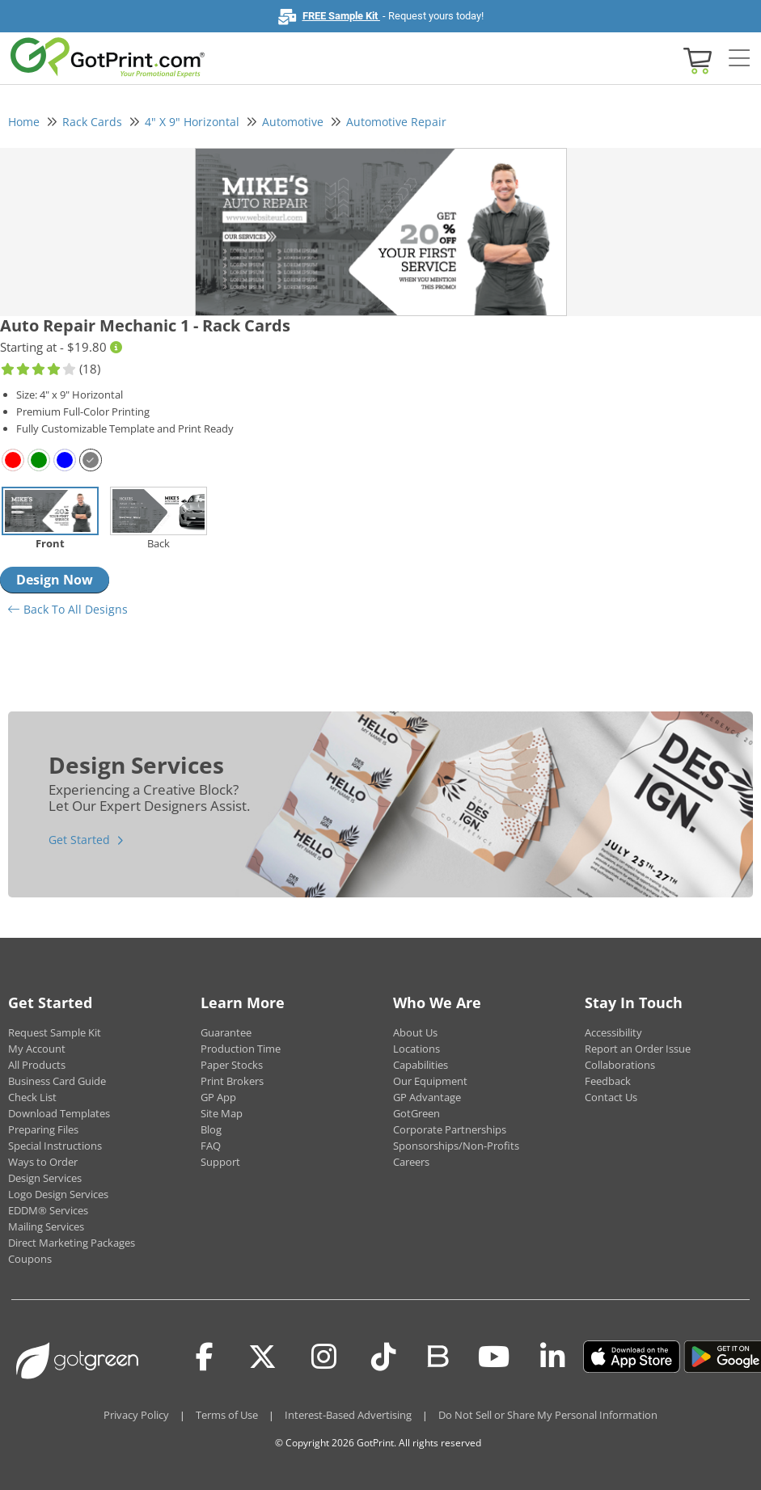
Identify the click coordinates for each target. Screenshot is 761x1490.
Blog (211, 1129)
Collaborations (620, 1064)
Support (220, 1161)
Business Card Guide (57, 1081)
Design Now (54, 580)
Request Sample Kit (54, 1032)
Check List (32, 1097)
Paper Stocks (232, 1064)
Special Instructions (55, 1145)
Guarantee (226, 1032)
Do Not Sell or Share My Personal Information (547, 1415)
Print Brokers (232, 1081)
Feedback (608, 1081)
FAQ (211, 1145)
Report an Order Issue (638, 1048)
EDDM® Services (48, 1210)
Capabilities (420, 1064)
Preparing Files (43, 1129)
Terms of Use (227, 1415)
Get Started (79, 839)
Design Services (45, 1178)
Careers (411, 1161)
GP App (218, 1097)
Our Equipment (430, 1081)
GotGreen (416, 1113)
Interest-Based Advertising (348, 1415)
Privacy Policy (136, 1415)
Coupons (30, 1259)
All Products (37, 1064)
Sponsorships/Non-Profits (456, 1145)
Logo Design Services (58, 1194)
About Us (415, 1032)
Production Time (241, 1048)
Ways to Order (43, 1161)
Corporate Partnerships (449, 1129)
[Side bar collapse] (739, 59)
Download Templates (59, 1113)
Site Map (222, 1113)
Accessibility (613, 1032)
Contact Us (611, 1097)
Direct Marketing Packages (71, 1242)
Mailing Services (46, 1226)
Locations (416, 1048)
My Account (37, 1048)
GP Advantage (427, 1097)
